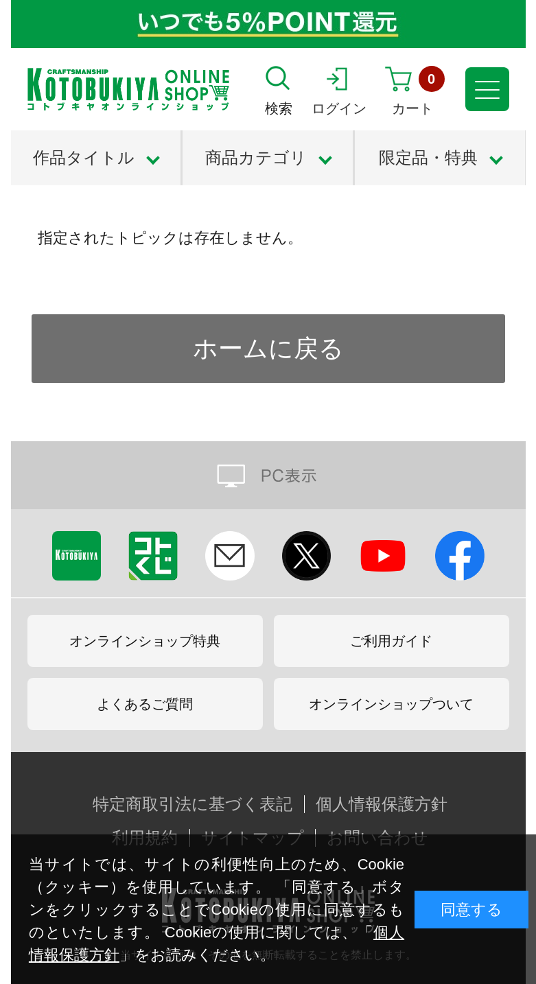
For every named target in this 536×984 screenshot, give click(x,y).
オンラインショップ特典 (144, 640)
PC (268, 475)
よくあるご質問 (145, 704)
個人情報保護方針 (381, 804)
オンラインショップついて (391, 704)
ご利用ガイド (391, 640)
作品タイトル (84, 157)
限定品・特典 (428, 157)
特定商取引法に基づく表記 (192, 804)
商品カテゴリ (256, 157)
